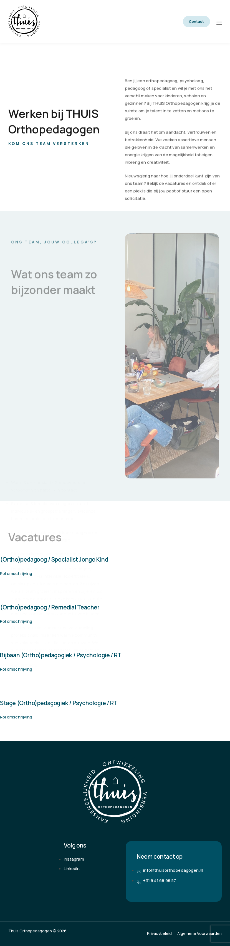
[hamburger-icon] (219, 22)
